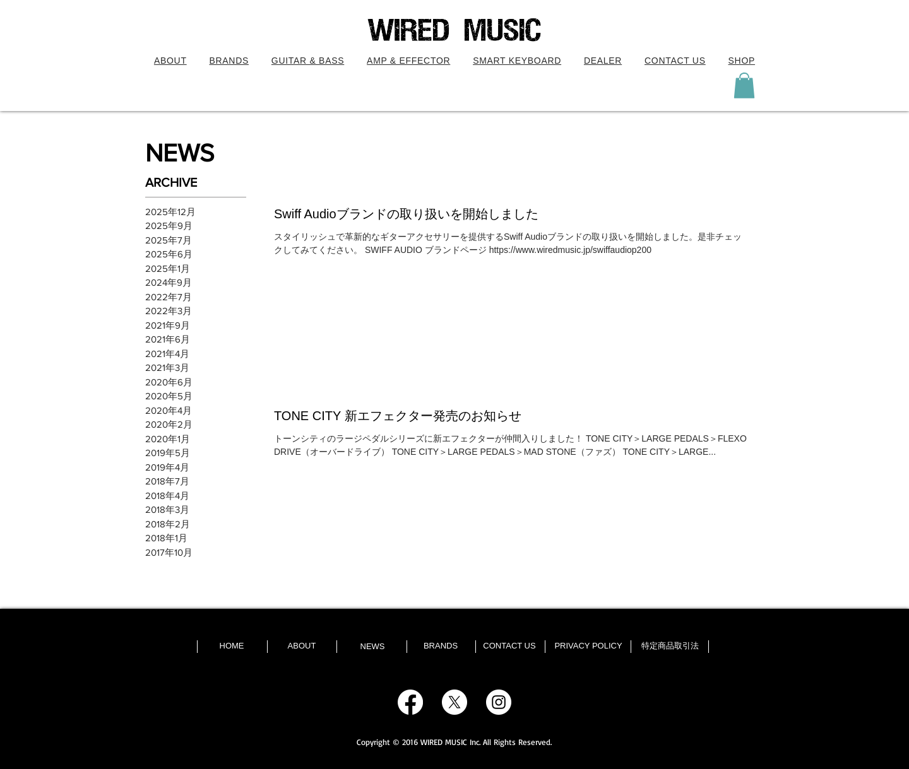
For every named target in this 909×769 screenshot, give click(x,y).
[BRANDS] (440, 646)
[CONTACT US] (509, 646)
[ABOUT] (301, 646)
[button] (308, 60)
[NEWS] (372, 646)
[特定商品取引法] (669, 646)
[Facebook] (410, 702)
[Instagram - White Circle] (498, 702)
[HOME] (231, 646)
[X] (454, 702)
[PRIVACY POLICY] (588, 646)
